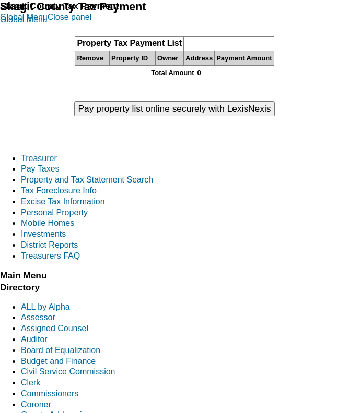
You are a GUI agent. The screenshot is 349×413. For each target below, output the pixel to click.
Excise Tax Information (63, 201)
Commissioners (49, 393)
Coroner (36, 404)
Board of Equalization (60, 350)
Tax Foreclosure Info (59, 190)
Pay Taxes (40, 168)
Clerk (30, 382)
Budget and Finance (58, 361)
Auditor (34, 339)
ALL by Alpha (45, 306)
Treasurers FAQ (50, 255)
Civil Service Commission (68, 371)
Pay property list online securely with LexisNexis (174, 108)
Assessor (38, 317)
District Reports (49, 244)
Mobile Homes (47, 222)
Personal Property (54, 212)
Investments (43, 233)
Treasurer (39, 158)
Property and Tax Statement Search (87, 179)
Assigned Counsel (54, 328)
